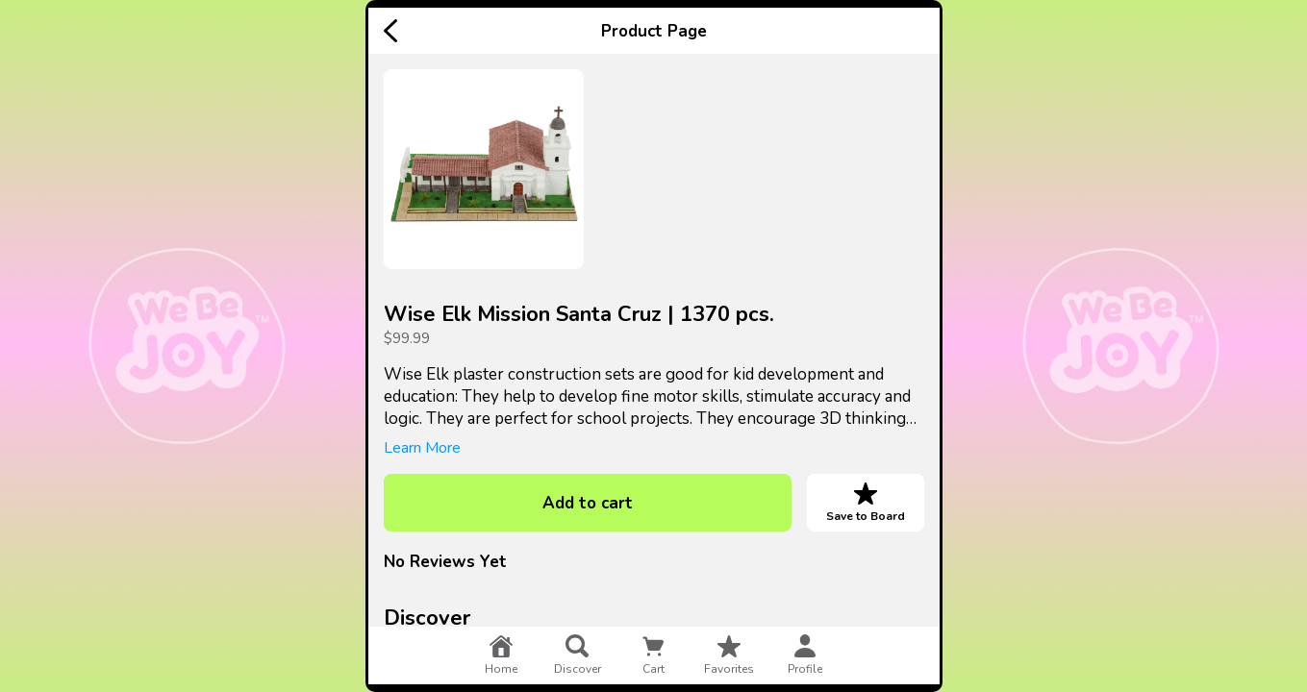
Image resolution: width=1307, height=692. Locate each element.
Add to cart (587, 503)
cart (653, 655)
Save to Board (865, 503)
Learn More (422, 447)
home (501, 655)
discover (577, 655)
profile (805, 655)
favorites (729, 655)
